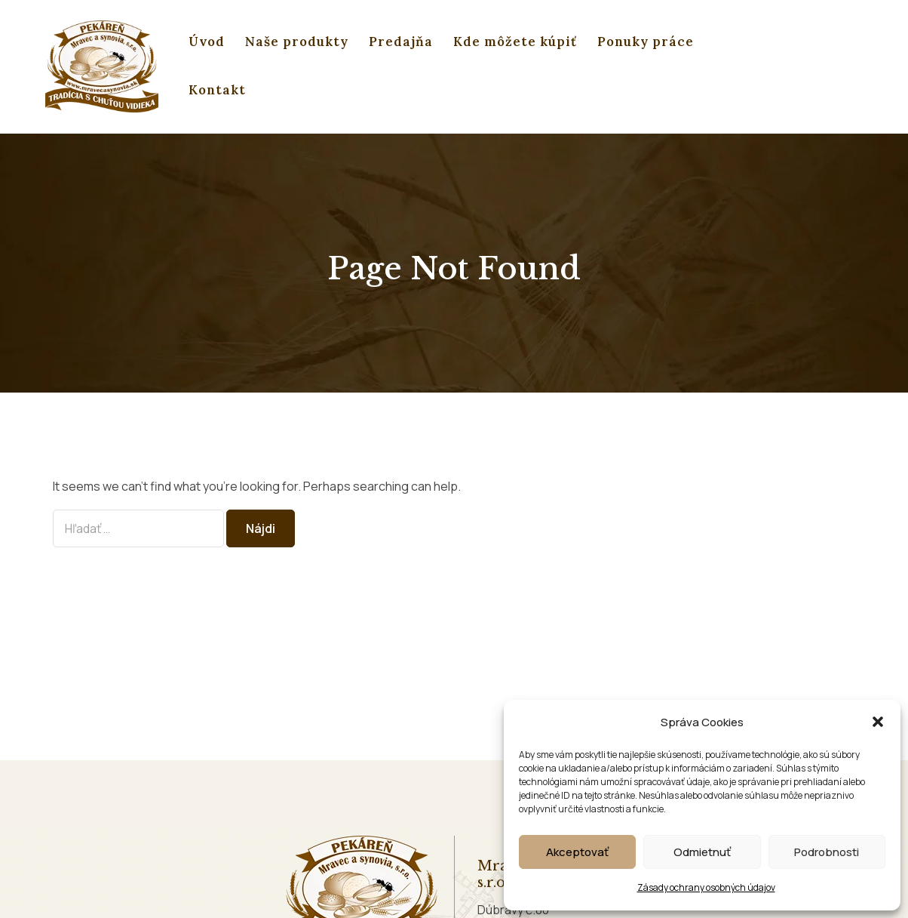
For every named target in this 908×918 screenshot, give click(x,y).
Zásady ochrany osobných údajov (706, 887)
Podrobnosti (826, 852)
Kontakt (217, 90)
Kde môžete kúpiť (515, 41)
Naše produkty (296, 41)
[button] (877, 721)
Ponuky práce (645, 41)
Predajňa (401, 41)
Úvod (207, 41)
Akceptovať (577, 852)
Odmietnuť (702, 852)
